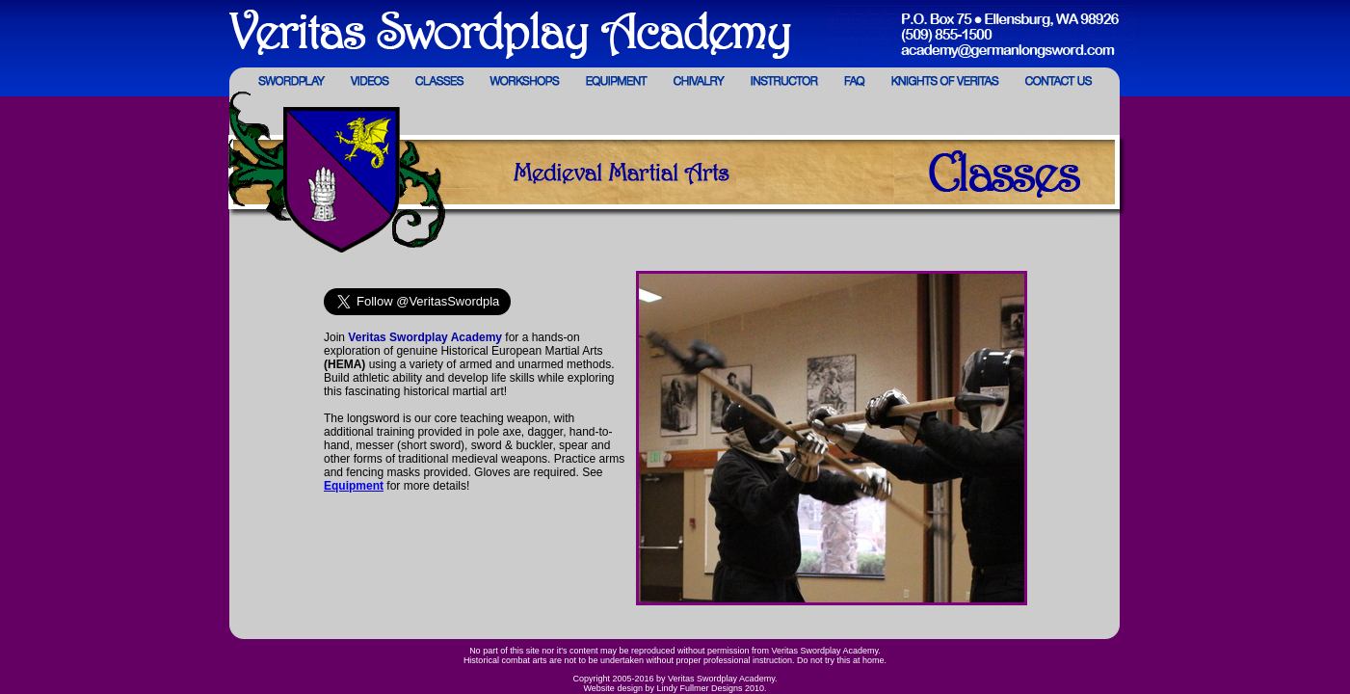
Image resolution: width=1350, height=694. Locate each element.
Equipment (354, 486)
